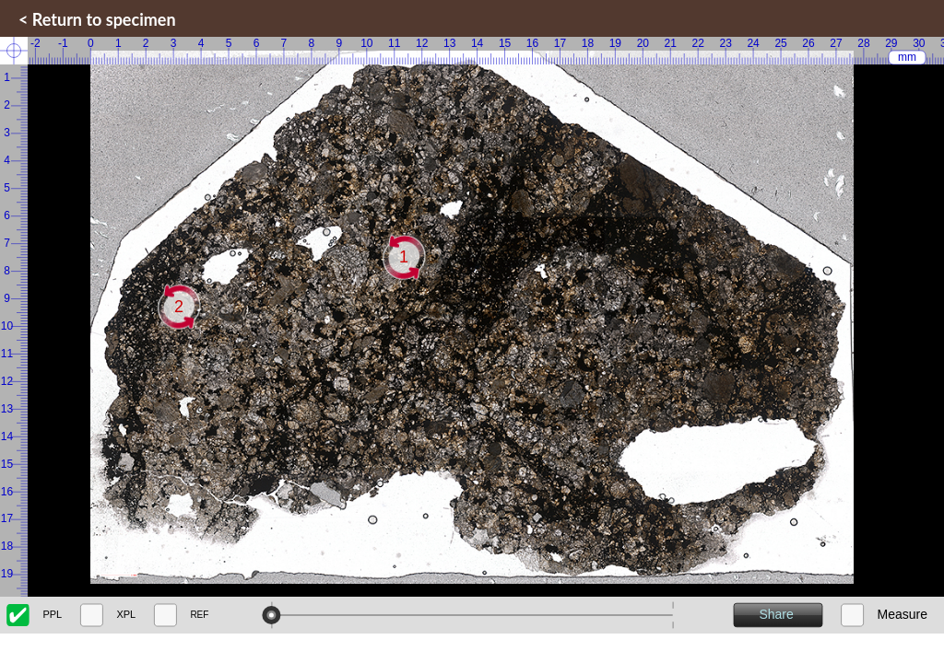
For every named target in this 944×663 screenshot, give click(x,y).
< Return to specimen (97, 19)
